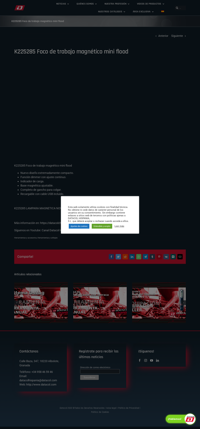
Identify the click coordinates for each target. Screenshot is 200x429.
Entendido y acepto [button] (102, 226)
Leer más (119, 226)
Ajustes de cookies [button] (79, 226)
